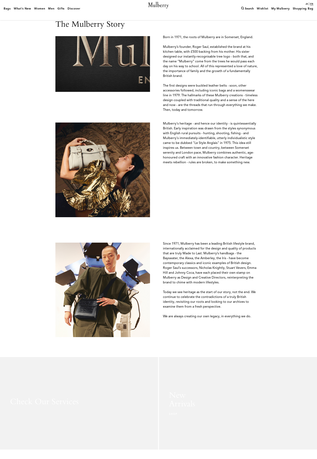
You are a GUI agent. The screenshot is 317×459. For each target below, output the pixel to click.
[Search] (247, 14)
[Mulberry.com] (158, 9)
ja (306, 4)
